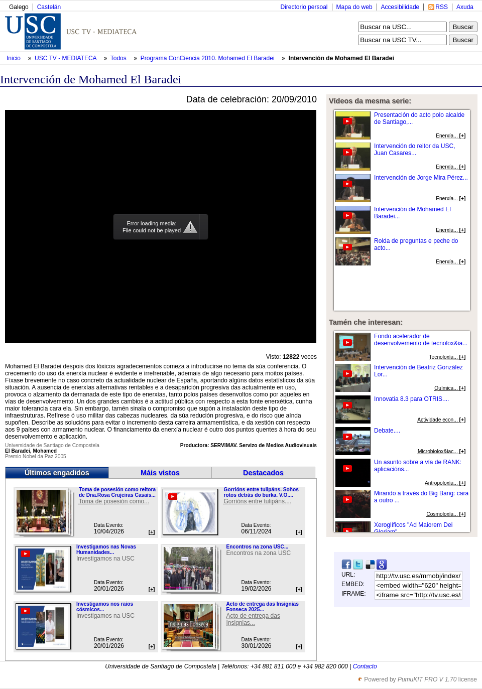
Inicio (14, 58)
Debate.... (387, 430)
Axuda (464, 7)
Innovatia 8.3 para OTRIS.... (411, 398)
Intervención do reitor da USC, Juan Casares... (414, 150)
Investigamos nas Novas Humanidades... (106, 549)
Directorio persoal (303, 7)
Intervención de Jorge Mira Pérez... (421, 177)
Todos (119, 58)
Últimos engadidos (57, 473)
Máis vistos (160, 473)
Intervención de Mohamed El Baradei (341, 58)
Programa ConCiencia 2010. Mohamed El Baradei (208, 58)
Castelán (49, 7)
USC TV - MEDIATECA (66, 58)
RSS (441, 7)
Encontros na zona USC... (257, 546)
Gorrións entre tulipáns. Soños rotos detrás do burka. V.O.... (260, 492)
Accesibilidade (400, 7)
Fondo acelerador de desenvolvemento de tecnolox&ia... (420, 340)
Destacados (263, 473)
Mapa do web (354, 7)
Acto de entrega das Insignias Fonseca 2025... (262, 606)
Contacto (365, 666)
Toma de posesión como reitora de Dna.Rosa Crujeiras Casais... (117, 492)
